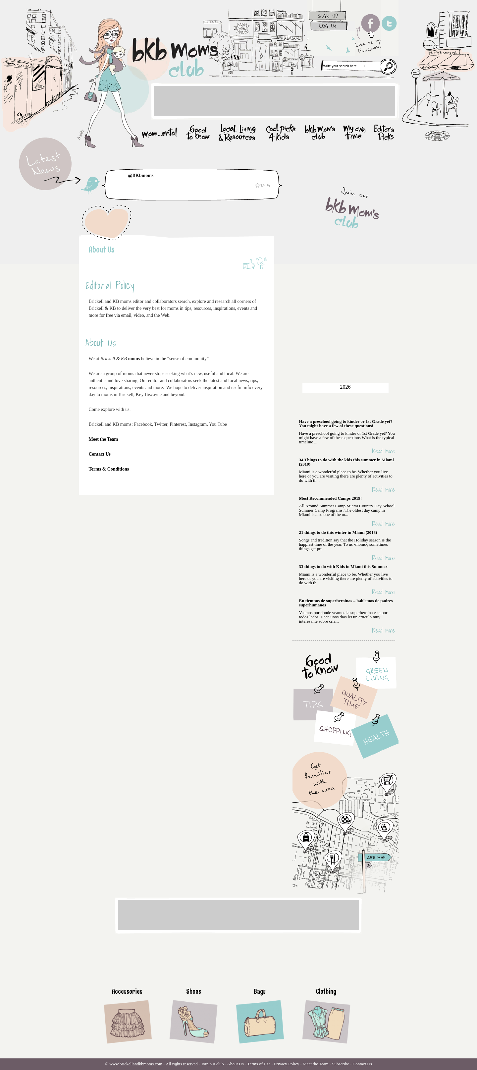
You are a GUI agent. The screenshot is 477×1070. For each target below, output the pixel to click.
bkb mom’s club (320, 133)
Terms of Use (258, 1063)
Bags (260, 991)
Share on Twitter (261, 263)
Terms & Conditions (109, 469)
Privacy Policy (286, 1063)
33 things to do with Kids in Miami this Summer (343, 566)
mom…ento (160, 133)
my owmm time (355, 133)
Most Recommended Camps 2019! (330, 498)
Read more (383, 451)
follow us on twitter (389, 28)
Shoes (193, 991)
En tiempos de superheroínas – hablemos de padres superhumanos (346, 602)
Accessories (127, 991)
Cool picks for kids (280, 133)
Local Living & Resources (237, 133)
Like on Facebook (248, 263)
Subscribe (340, 1063)
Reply (268, 185)
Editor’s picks (383, 133)
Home (139, 41)
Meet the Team (103, 439)
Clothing (326, 991)
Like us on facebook (368, 28)
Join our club (212, 1063)
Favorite (257, 185)
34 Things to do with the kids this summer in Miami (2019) (346, 462)
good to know (198, 133)
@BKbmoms (141, 175)
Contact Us (100, 454)
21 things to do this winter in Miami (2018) (338, 532)
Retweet (262, 185)
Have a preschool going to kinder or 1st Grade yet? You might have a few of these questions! (346, 423)
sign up (331, 10)
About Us (102, 249)
